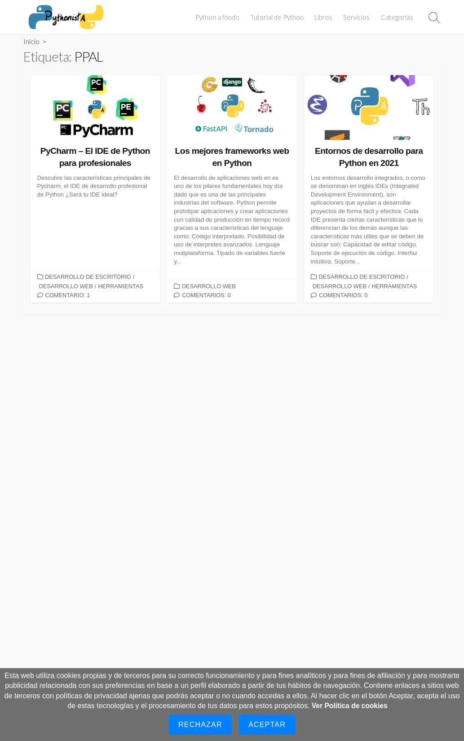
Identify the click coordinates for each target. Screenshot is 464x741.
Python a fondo (219, 17)
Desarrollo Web (66, 286)
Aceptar (267, 724)
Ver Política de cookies (350, 706)
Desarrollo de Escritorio (88, 276)
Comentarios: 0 (206, 295)
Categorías (398, 17)
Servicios (358, 17)
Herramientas (120, 286)
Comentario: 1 (67, 295)
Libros (325, 17)
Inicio (31, 41)
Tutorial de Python (278, 17)
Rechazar (200, 724)
